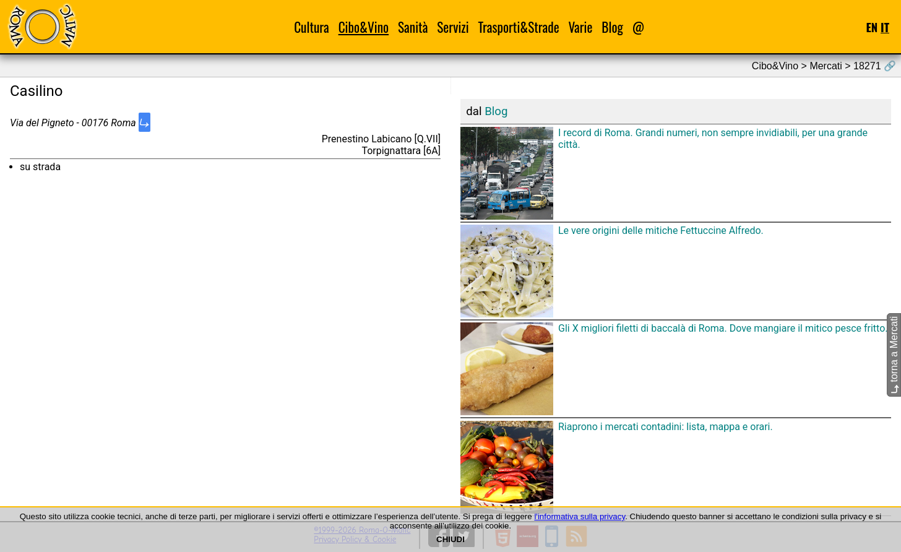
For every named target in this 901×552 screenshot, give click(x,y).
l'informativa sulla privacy (579, 516)
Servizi (452, 27)
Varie (581, 27)
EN (871, 27)
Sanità (413, 27)
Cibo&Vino (363, 27)
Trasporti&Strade (518, 27)
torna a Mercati (894, 355)
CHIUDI (450, 539)
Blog (612, 27)
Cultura (311, 27)
